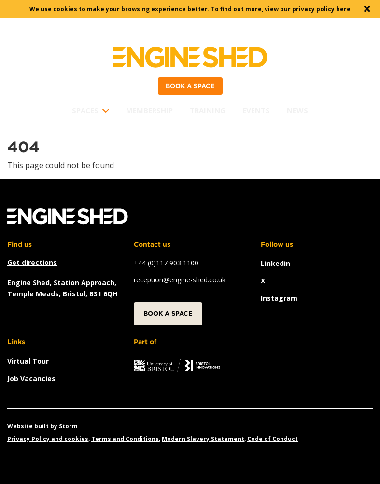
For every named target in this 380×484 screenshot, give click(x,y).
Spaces (85, 110)
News (297, 110)
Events (256, 110)
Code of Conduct (272, 439)
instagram (279, 298)
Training (207, 110)
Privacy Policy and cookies (47, 439)
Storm (68, 426)
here (343, 9)
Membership (149, 110)
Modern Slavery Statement (203, 439)
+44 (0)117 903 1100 (166, 262)
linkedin (275, 263)
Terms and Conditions (125, 439)
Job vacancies (31, 378)
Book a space (190, 86)
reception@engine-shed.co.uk (179, 279)
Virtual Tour (28, 361)
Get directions (32, 262)
